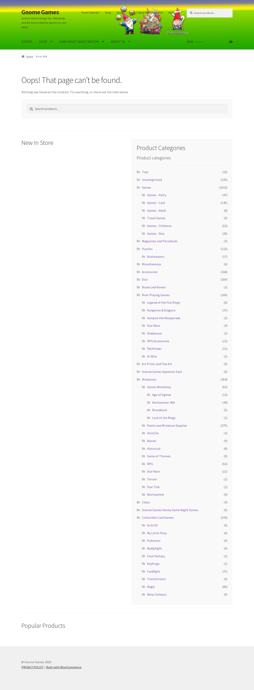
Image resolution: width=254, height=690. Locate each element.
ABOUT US (118, 42)
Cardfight (153, 571)
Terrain (152, 479)
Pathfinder (154, 349)
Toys (145, 172)
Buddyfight (154, 548)
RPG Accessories (158, 341)
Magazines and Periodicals (160, 241)
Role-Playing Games (156, 295)
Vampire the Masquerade (163, 318)
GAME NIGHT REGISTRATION (79, 42)
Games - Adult (156, 210)
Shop (108, 12)
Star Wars (153, 326)
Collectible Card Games (158, 517)
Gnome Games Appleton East (162, 372)
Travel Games (156, 218)
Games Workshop (159, 387)
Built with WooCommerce (63, 667)
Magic (151, 587)
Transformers (156, 579)
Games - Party (156, 195)
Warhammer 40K (163, 402)
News (171, 12)
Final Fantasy (156, 556)
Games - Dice (156, 233)
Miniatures (149, 379)
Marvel (151, 441)
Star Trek (153, 487)
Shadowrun (154, 333)
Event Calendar (90, 12)
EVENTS (26, 42)
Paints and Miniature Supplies (167, 425)
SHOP (43, 42)
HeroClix (153, 433)
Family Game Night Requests (146, 12)
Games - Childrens (159, 226)
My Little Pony (157, 533)
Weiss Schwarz (157, 594)
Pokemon (153, 541)
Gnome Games (40, 12)
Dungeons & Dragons (161, 310)
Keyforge (153, 564)
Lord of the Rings (164, 418)
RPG (150, 464)
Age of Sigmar (161, 395)
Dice (145, 279)
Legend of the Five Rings (163, 302)
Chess (146, 502)
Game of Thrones (159, 456)
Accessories (150, 272)
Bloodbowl (159, 410)
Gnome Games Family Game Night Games (170, 510)
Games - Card (156, 203)
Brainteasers (156, 257)
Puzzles (147, 249)
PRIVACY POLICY (32, 667)
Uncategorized (152, 180)
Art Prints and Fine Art (157, 364)
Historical (154, 449)
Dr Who (152, 356)
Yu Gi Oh (152, 525)
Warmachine (155, 494)
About (120, 12)
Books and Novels (154, 287)
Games (146, 187)
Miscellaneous (151, 264)
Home (29, 56)
